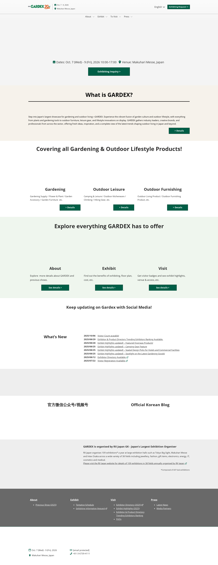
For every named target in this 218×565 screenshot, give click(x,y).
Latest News (162, 507)
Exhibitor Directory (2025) (128, 507)
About (88, 19)
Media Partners (164, 511)
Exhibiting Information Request (90, 511)
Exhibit (101, 19)
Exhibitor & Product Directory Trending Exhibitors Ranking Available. (130, 342)
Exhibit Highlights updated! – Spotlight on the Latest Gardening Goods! (131, 356)
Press (127, 19)
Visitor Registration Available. (112, 363)
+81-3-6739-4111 (81, 556)
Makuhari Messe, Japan (66, 11)
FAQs (118, 521)
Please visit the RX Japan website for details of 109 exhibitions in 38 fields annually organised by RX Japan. (134, 466)
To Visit (114, 19)
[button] (178, 9)
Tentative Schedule (85, 507)
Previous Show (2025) (46, 507)
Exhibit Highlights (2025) (128, 511)
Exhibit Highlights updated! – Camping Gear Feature (122, 349)
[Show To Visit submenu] (120, 19)
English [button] (159, 9)
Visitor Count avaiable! (108, 338)
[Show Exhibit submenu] (106, 19)
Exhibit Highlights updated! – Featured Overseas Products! (125, 345)
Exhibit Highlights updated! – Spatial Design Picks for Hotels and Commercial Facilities (138, 352)
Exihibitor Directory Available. (112, 359)
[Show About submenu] (93, 19)
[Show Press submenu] (131, 19)
